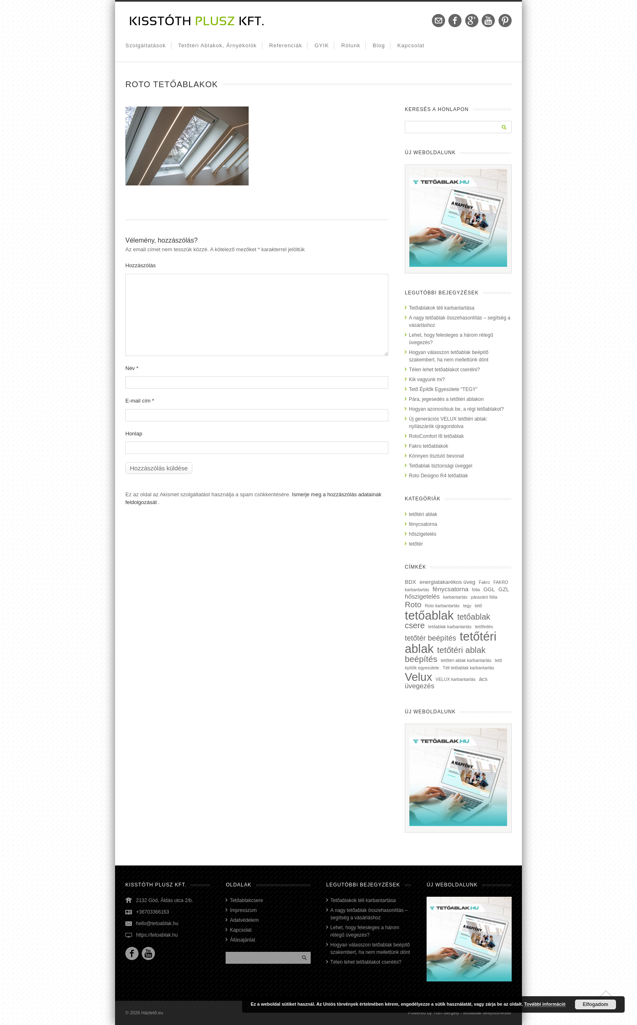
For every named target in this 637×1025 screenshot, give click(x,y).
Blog (379, 45)
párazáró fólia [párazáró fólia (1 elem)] (484, 597)
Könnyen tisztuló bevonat (436, 456)
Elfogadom (595, 1004)
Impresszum (243, 910)
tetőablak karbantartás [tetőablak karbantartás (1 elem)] (449, 626)
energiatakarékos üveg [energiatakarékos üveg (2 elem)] (447, 582)
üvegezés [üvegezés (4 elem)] (419, 686)
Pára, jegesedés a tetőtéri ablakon (446, 399)
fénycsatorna (423, 524)
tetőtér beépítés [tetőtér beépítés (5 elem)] (430, 638)
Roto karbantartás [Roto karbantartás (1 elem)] (442, 605)
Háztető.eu (152, 1012)
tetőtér (416, 544)
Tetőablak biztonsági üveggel (440, 466)
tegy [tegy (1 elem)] (467, 605)
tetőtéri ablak (423, 514)
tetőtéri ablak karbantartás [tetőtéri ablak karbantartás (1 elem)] (466, 660)
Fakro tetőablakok (428, 446)
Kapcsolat (411, 45)
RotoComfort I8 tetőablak (436, 436)
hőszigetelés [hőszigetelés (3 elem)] (422, 596)
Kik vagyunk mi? (427, 379)
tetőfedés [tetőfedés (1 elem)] (484, 626)
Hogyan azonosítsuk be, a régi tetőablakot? (456, 409)
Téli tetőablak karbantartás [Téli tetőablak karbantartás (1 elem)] (468, 667)
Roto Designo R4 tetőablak (438, 476)
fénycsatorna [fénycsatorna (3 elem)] (451, 588)
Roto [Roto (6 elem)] (413, 604)
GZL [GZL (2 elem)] (504, 589)
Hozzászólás (140, 265)
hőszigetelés (422, 534)
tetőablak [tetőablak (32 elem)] (429, 615)
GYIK (321, 45)
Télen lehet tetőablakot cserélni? (444, 370)
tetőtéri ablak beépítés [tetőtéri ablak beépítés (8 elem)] (445, 654)
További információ (544, 1004)
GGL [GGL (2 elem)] (489, 589)
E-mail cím (139, 401)
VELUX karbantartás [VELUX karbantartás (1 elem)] (455, 679)
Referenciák (285, 45)
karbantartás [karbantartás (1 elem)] (455, 597)
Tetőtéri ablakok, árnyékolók (217, 45)
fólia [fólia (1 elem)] (476, 589)
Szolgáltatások (145, 45)
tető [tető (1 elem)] (478, 605)
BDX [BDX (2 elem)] (410, 582)
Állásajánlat (242, 940)
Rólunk (350, 45)
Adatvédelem (244, 920)
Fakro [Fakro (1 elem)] (484, 582)
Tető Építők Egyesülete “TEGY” (443, 389)
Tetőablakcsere (246, 900)
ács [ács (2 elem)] (483, 679)
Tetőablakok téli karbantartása (441, 308)
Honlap (133, 433)
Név (131, 368)
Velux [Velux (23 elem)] (418, 677)
